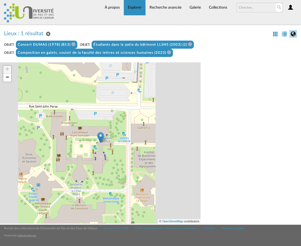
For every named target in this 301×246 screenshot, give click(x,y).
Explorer (135, 7)
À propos (112, 7)
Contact (209, 228)
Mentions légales (233, 228)
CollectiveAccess (26, 235)
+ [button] (7, 70)
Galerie (195, 7)
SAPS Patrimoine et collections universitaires (166, 228)
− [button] (7, 78)
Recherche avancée (166, 7)
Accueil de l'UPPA (116, 228)
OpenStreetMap (172, 221)
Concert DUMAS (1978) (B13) (46, 44)
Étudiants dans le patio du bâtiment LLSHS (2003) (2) (142, 44)
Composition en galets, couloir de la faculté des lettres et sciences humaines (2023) (94, 53)
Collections (218, 7)
